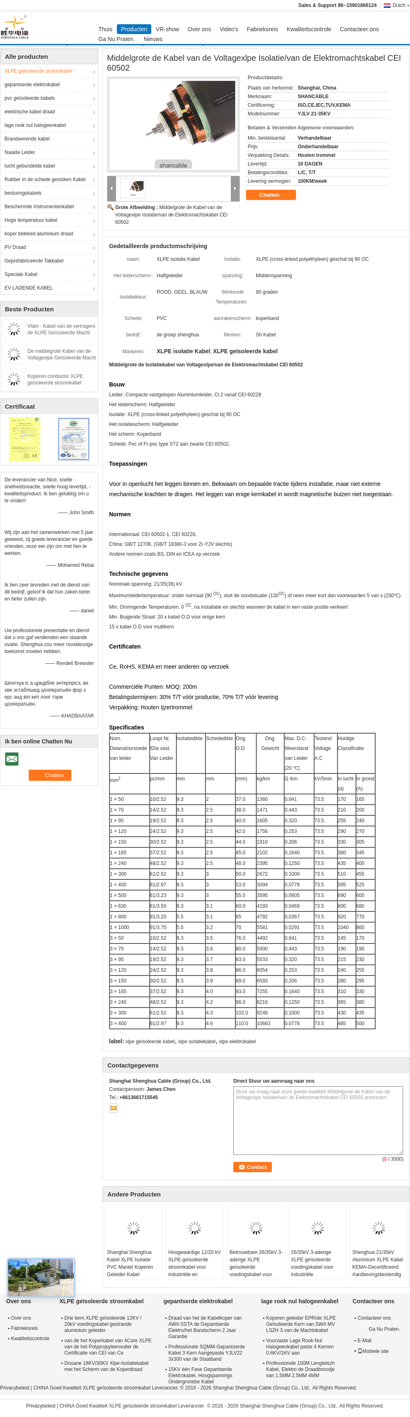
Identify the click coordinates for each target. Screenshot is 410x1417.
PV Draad (15, 247)
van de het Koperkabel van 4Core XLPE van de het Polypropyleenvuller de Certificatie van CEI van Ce (108, 1347)
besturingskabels (23, 193)
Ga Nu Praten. (116, 39)
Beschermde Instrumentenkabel (39, 206)
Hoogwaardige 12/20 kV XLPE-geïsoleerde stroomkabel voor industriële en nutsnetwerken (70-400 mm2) (194, 1270)
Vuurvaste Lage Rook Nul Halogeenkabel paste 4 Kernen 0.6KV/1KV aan (300, 1347)
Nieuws (153, 39)
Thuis (105, 29)
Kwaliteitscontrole (309, 29)
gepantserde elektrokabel (32, 84)
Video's (229, 29)
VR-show (167, 29)
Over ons (199, 29)
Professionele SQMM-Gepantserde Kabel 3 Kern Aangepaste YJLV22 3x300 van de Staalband (207, 1353)
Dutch (401, 5)
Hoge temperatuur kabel (31, 220)
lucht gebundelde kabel (30, 166)
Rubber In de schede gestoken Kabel (45, 179)
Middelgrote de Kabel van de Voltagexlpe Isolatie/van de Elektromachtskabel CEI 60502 (171, 215)
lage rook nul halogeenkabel (35, 125)
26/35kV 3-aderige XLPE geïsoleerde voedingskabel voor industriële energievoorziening (312, 1267)
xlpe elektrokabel (237, 1041)
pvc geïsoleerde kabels (30, 98)
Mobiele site (373, 1351)
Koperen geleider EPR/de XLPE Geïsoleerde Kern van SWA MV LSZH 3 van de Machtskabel (301, 1324)
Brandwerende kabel (27, 139)
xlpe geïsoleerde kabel (150, 1041)
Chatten (275, 195)
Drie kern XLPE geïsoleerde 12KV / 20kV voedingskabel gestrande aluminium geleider (102, 1324)
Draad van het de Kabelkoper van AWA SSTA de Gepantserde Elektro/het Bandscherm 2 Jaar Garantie (205, 1327)
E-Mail (364, 1340)
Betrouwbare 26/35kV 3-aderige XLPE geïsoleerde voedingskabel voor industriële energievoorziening (256, 1270)
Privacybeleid (14, 1388)
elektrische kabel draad (30, 112)
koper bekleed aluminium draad (39, 234)
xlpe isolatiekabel (196, 1041)
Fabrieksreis (262, 29)
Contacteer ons (359, 29)
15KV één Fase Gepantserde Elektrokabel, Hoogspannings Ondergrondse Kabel (200, 1375)
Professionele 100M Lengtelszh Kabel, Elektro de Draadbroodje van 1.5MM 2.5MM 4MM (300, 1369)
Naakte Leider (20, 152)
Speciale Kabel (21, 274)
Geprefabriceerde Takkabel (34, 261)
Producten (134, 29)
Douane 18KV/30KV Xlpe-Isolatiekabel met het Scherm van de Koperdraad (106, 1366)
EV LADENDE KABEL (29, 288)
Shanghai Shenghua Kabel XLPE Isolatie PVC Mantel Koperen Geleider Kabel (130, 1263)
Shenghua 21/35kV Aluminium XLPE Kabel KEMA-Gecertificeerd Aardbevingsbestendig (377, 1263)
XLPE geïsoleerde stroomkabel (38, 71)
